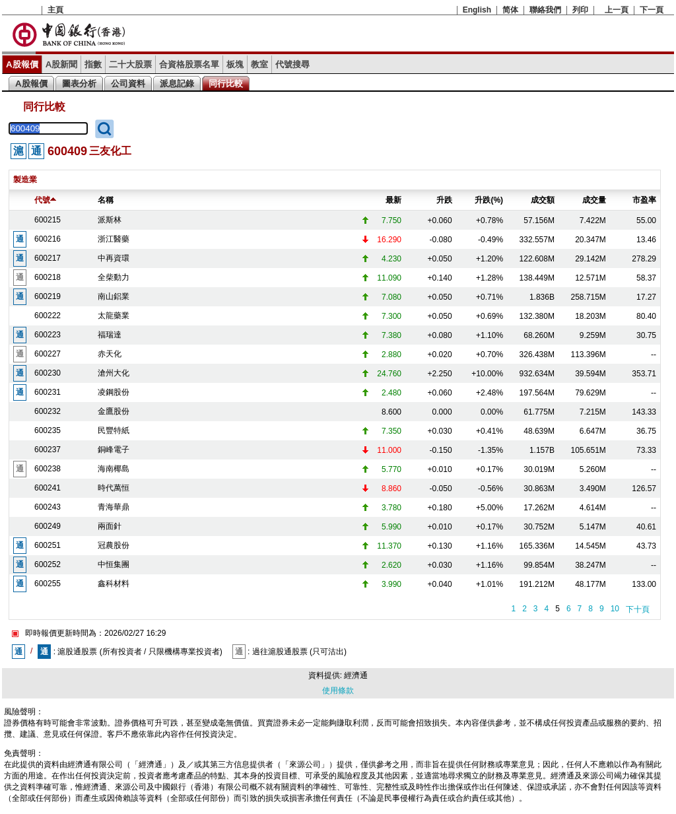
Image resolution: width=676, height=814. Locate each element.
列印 (580, 10)
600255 (47, 583)
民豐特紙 (113, 430)
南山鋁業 (113, 296)
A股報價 (22, 64)
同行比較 (226, 83)
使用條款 (338, 690)
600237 (47, 449)
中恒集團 (113, 564)
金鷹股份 (113, 411)
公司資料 (128, 83)
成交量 (594, 200)
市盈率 (644, 200)
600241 (47, 487)
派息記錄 (177, 83)
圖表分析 (79, 83)
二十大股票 (130, 64)
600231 (47, 392)
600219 (47, 296)
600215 (47, 219)
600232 (47, 411)
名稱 (106, 200)
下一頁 (651, 10)
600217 (47, 258)
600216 (47, 239)
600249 (47, 526)
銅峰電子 (113, 449)
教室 (259, 64)
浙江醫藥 (113, 239)
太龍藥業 (113, 315)
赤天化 (109, 353)
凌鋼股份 (113, 392)
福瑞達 (109, 334)
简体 (510, 10)
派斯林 (109, 219)
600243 (47, 507)
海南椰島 (113, 468)
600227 (47, 353)
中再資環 (113, 258)
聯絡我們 (545, 10)
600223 (47, 334)
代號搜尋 (292, 64)
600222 (47, 315)
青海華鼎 (113, 507)
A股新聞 (62, 64)
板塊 (235, 64)
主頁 (55, 10)
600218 (47, 277)
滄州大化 (113, 373)
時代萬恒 (113, 487)
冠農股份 (113, 545)
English (477, 10)
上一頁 (616, 10)
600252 (47, 564)
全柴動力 (113, 277)
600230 (47, 373)
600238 (47, 468)
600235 (47, 430)
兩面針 (109, 526)
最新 (393, 200)
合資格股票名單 (189, 64)
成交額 (543, 200)
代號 (45, 200)
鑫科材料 (113, 583)
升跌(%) (489, 200)
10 (615, 608)
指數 (93, 64)
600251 (47, 545)
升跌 (444, 200)
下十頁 (638, 609)
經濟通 (356, 675)
